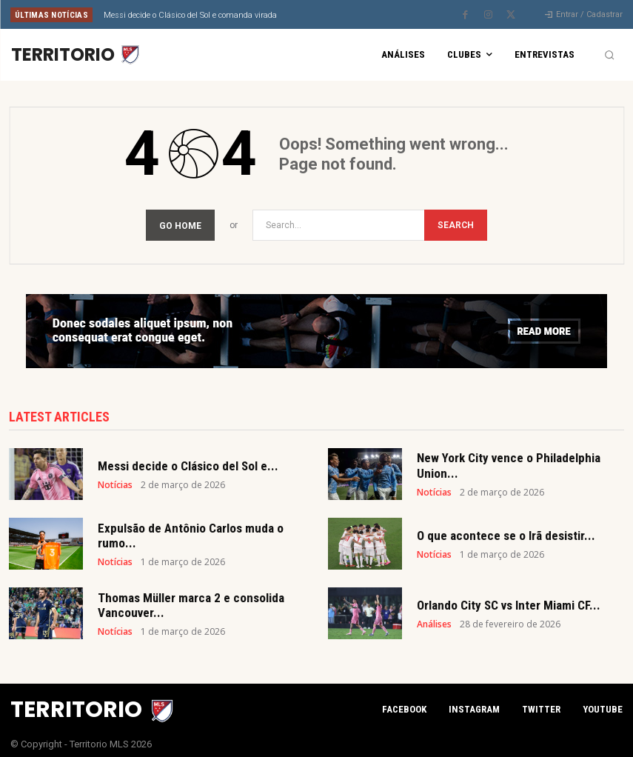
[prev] (326, 14)
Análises (434, 620)
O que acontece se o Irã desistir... (506, 531)
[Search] (455, 221)
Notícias (115, 480)
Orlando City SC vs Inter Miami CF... (508, 600)
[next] (350, 14)
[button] (609, 54)
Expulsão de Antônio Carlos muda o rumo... (191, 531)
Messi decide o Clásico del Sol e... (188, 461)
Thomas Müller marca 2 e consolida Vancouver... (191, 601)
